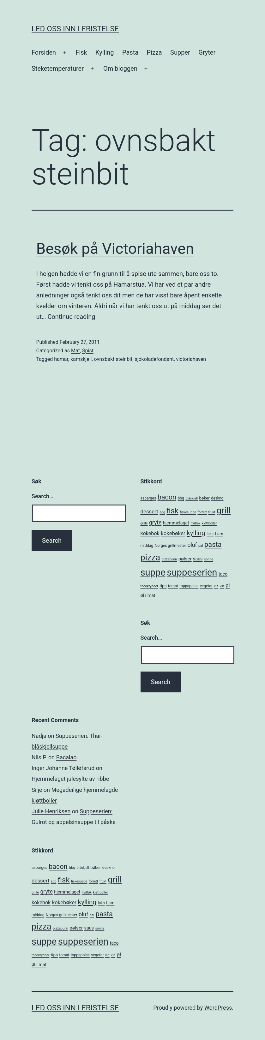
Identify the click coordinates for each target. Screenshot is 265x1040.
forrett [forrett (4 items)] (202, 512)
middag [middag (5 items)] (147, 545)
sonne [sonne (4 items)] (208, 559)
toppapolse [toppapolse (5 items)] (188, 586)
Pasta (130, 52)
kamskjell (81, 359)
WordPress (218, 1007)
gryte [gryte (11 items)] (155, 522)
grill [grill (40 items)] (224, 510)
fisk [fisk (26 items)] (172, 510)
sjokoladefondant (154, 359)
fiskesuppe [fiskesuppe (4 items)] (188, 512)
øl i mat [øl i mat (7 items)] (148, 595)
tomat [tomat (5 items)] (173, 586)
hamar (61, 359)
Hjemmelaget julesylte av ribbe (70, 778)
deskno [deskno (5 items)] (217, 498)
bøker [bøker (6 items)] (204, 498)
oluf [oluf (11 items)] (192, 545)
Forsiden (44, 52)
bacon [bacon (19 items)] (167, 497)
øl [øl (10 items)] (228, 585)
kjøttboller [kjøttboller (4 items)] (209, 523)
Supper (180, 52)
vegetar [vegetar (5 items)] (206, 586)
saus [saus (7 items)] (197, 558)
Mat (75, 351)
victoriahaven (191, 359)
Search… (42, 496)
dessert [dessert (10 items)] (149, 511)
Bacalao (66, 757)
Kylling (104, 52)
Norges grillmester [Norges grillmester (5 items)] (170, 545)
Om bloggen (120, 68)
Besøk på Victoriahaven (115, 249)
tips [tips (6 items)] (163, 585)
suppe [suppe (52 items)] (153, 572)
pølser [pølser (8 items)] (185, 559)
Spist (87, 351)
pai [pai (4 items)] (200, 546)
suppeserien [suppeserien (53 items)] (192, 572)
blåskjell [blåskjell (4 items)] (191, 498)
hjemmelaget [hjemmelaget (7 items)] (176, 522)
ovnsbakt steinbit (113, 359)
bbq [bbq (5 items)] (181, 498)
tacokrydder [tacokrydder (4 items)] (149, 586)
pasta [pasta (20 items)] (213, 544)
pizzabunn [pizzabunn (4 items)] (169, 559)
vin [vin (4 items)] (222, 586)
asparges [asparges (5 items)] (148, 498)
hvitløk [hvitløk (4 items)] (195, 523)
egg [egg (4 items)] (162, 512)
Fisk (81, 52)
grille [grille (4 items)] (144, 523)
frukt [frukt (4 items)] (211, 512)
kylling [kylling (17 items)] (196, 533)
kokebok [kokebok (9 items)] (150, 533)
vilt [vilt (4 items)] (216, 586)
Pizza (154, 52)
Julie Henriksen (51, 811)
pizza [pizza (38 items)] (150, 558)
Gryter (206, 52)
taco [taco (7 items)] (223, 574)
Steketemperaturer (58, 68)
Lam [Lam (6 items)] (219, 533)
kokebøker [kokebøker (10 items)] (173, 533)
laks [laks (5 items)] (210, 534)
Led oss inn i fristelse (75, 28)
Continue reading (71, 316)
